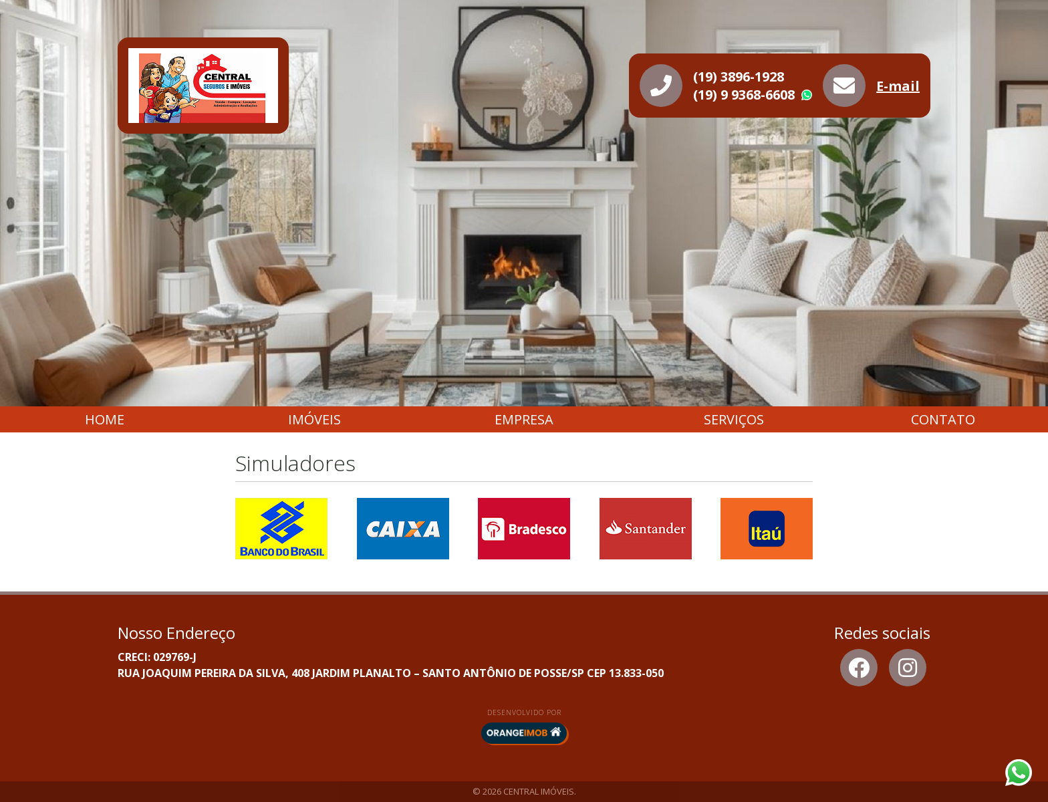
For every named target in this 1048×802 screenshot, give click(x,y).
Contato (943, 419)
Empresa (524, 419)
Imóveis (314, 419)
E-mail (898, 86)
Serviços (734, 419)
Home (104, 419)
